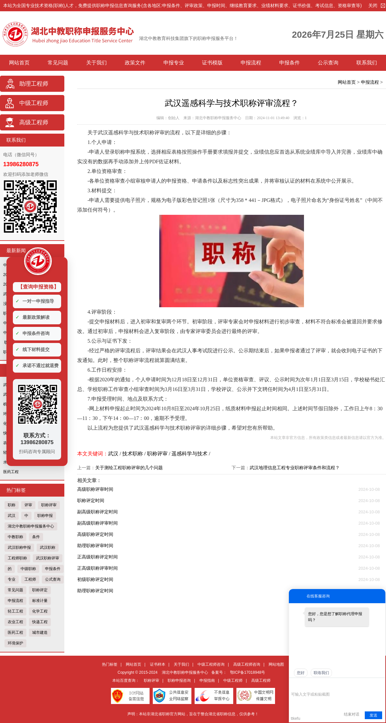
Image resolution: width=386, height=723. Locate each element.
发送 (373, 715)
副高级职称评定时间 (97, 511)
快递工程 (40, 622)
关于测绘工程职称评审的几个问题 (129, 467)
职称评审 (49, 505)
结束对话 (351, 714)
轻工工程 (15, 611)
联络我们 (321, 673)
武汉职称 (47, 547)
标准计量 (40, 600)
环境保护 (15, 643)
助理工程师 (33, 84)
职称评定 (40, 590)
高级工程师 (33, 122)
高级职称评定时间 (95, 534)
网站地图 (276, 664)
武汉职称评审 (47, 558)
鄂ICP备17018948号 (247, 672)
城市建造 (40, 632)
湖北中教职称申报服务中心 (31, 526)
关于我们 (96, 62)
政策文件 (135, 62)
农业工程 (15, 622)
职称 (11, 505)
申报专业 (173, 62)
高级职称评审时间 (95, 489)
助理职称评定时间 (95, 590)
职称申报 (45, 515)
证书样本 (157, 664)
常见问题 (58, 62)
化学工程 (40, 611)
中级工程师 (33, 103)
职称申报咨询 (179, 680)
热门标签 (109, 664)
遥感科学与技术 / (190, 453)
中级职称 (28, 568)
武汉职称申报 (19, 547)
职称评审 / (159, 453)
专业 (11, 579)
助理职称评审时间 (95, 545)
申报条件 (289, 62)
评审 (28, 505)
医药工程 (11, 472)
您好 (301, 673)
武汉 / (115, 453)
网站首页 (19, 62)
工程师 (30, 579)
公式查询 (52, 579)
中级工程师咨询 (211, 664)
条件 (36, 537)
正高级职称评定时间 (97, 556)
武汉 (11, 515)
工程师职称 (17, 558)
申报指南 (207, 680)
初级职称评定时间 (95, 579)
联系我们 (366, 62)
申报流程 (251, 62)
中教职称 (15, 537)
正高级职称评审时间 (97, 568)
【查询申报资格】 (38, 287)
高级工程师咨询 (246, 664)
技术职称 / (134, 453)
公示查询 (328, 62)
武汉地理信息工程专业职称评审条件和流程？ (295, 467)
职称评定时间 (90, 500)
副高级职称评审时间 (97, 523)
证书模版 (212, 62)
